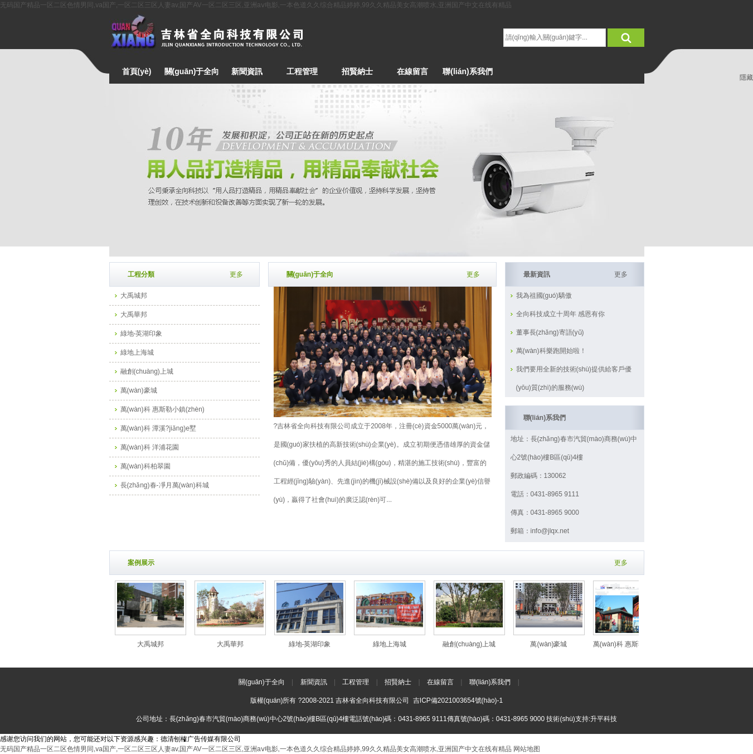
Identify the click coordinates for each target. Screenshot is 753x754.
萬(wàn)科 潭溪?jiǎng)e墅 (158, 428)
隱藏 (746, 77)
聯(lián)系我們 (490, 682)
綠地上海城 (137, 352)
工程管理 (355, 682)
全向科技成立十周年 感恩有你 (560, 314)
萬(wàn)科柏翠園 (145, 466)
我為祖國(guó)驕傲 (544, 295)
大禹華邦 (133, 314)
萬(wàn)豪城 (138, 390)
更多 (473, 274)
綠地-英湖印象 (141, 333)
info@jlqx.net (550, 531)
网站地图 (526, 749)
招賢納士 (398, 682)
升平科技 (603, 719)
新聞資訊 (313, 682)
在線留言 (440, 682)
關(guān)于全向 (262, 682)
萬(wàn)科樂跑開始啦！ (551, 351)
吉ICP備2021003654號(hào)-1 (458, 700)
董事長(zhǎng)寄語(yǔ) (550, 332)
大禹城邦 (133, 295)
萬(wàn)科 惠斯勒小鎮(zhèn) (162, 409)
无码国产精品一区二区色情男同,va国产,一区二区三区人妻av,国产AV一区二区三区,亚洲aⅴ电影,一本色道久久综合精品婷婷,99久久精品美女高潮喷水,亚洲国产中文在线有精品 (256, 5)
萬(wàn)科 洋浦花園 (149, 447)
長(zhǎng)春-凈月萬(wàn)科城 (164, 485)
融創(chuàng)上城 (146, 371)
